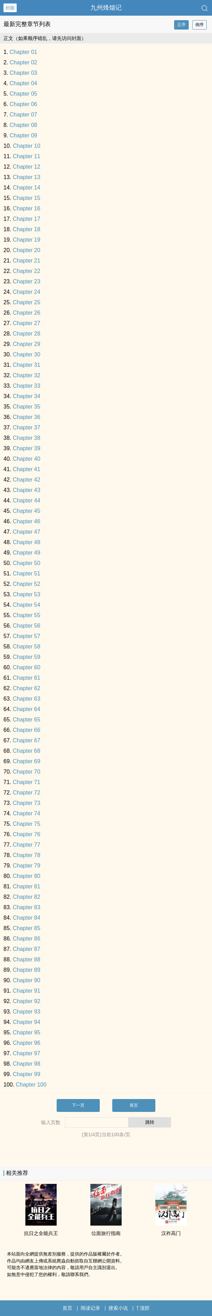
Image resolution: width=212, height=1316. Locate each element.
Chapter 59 (26, 657)
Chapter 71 (26, 782)
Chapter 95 (26, 1032)
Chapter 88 (26, 959)
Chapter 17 (26, 219)
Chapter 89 (26, 970)
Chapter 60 (26, 667)
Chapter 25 (26, 302)
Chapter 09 (23, 135)
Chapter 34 (26, 396)
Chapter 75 (26, 824)
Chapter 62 (26, 688)
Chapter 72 (26, 793)
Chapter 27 (26, 323)
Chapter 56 (26, 626)
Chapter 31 (26, 365)
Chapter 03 (23, 73)
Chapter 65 (26, 719)
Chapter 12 (26, 167)
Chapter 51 (26, 573)
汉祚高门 (171, 1233)
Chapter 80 (26, 876)
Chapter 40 (26, 459)
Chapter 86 (26, 939)
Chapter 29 (26, 344)
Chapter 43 (26, 490)
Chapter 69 (26, 761)
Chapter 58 (26, 646)
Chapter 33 (26, 386)
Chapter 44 (26, 500)
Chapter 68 (26, 751)
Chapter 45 (26, 511)
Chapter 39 (26, 448)
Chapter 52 (26, 584)
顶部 (142, 1308)
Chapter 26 (26, 313)
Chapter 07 (23, 115)
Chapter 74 (26, 813)
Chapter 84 (26, 918)
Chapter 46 (26, 521)
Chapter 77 (26, 845)
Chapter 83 (26, 907)
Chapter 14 (26, 188)
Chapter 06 (23, 104)
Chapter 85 (26, 928)
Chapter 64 (26, 709)
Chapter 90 (26, 980)
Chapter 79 (26, 866)
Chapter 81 (26, 886)
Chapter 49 (26, 553)
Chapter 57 (26, 636)
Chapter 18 (26, 229)
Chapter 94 (26, 1022)
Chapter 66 (26, 730)
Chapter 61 (26, 678)
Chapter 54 (26, 605)
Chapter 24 (26, 292)
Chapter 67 (26, 740)
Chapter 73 (26, 803)
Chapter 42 (26, 480)
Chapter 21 (26, 261)
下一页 (78, 1105)
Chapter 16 (26, 208)
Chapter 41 (26, 469)
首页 (67, 1308)
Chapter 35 (26, 407)
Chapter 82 (26, 897)
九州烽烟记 (106, 7)
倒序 (199, 24)
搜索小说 (118, 1308)
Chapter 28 (26, 334)
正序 (181, 24)
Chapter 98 (26, 1064)
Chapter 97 (26, 1053)
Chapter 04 (23, 83)
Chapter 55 (26, 615)
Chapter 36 (26, 417)
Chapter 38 (26, 438)
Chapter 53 (26, 594)
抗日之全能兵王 (41, 1233)
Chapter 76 (26, 834)
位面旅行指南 (106, 1233)
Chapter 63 (26, 699)
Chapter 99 (26, 1074)
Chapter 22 (26, 271)
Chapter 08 (23, 125)
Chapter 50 (26, 563)
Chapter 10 (26, 146)
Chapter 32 (26, 375)
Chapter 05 (23, 94)
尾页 (134, 1105)
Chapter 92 (26, 1001)
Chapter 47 (26, 532)
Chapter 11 (26, 156)
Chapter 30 (26, 354)
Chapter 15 (26, 198)
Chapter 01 (23, 52)
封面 (10, 7)
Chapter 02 (23, 62)
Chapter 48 (26, 542)
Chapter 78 (26, 855)
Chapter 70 (26, 772)
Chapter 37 (26, 427)
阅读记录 (90, 1308)
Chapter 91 (26, 991)
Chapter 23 (26, 281)
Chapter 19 (26, 240)
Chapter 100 (31, 1085)
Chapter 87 (26, 949)
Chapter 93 (26, 1012)
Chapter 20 (26, 250)
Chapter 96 (26, 1043)
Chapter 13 (26, 177)
